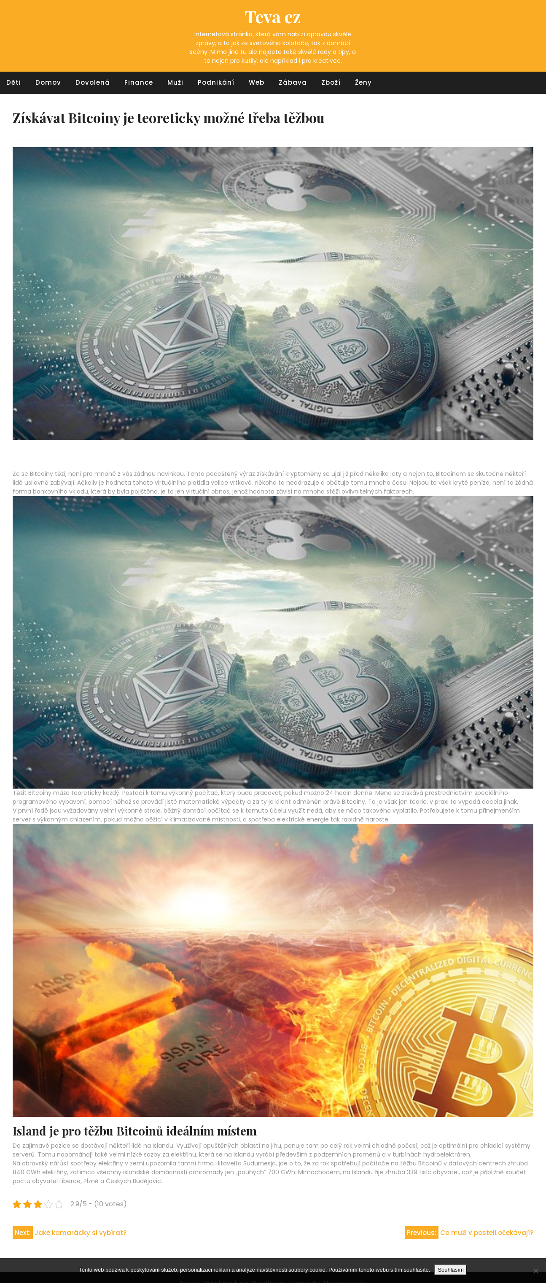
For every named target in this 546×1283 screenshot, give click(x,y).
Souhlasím (450, 1270)
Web (256, 82)
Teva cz (273, 16)
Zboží (331, 82)
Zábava (293, 82)
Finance (138, 82)
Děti (13, 82)
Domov (48, 82)
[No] (535, 1271)
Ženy (363, 82)
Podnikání (216, 82)
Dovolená (92, 82)
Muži (175, 82)
